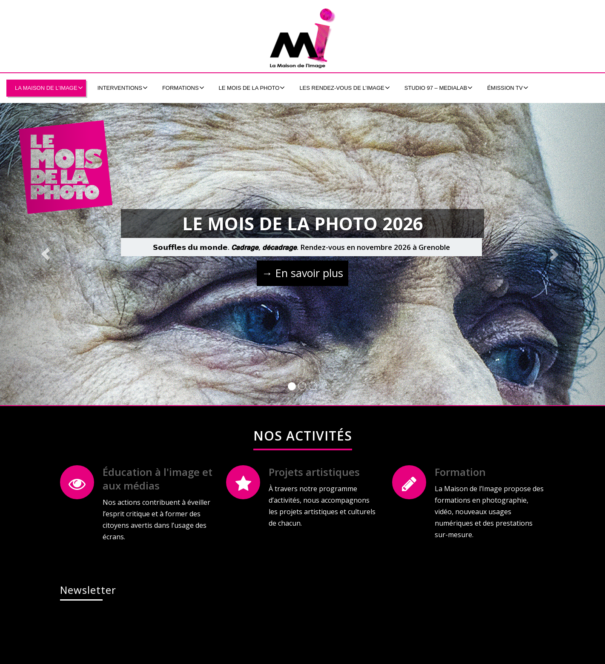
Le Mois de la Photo (252, 88)
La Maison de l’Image (49, 88)
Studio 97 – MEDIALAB (438, 88)
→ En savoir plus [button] (302, 273)
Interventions (122, 88)
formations (183, 88)
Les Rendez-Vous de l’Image (344, 88)
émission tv (507, 88)
